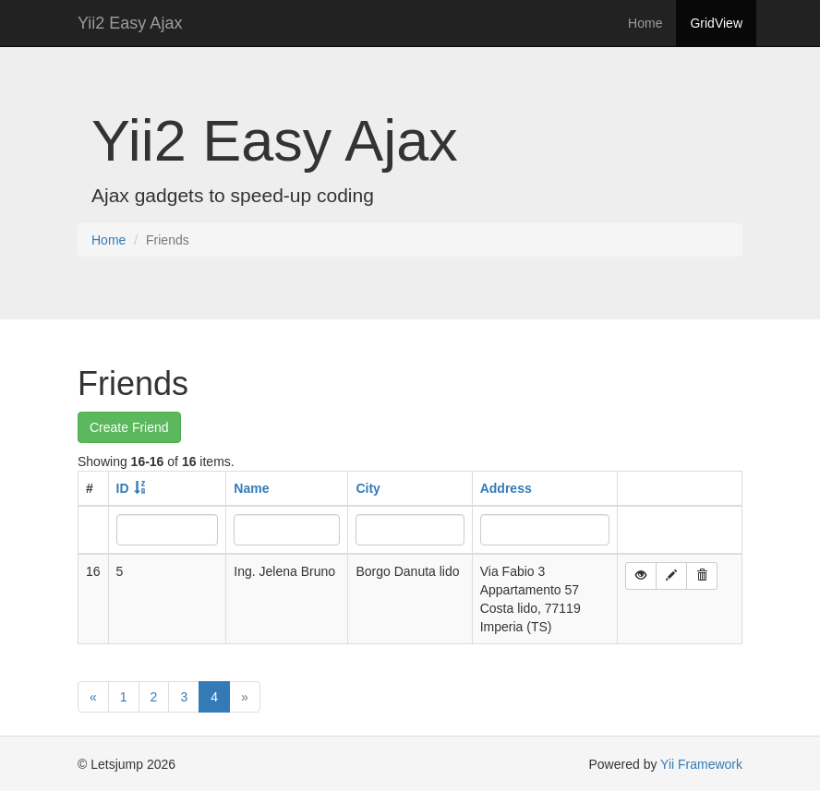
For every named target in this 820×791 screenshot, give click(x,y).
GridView (716, 23)
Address (506, 488)
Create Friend (129, 427)
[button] (641, 576)
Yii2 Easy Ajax (130, 23)
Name (251, 488)
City (368, 488)
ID (122, 488)
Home (645, 23)
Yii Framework (701, 764)
